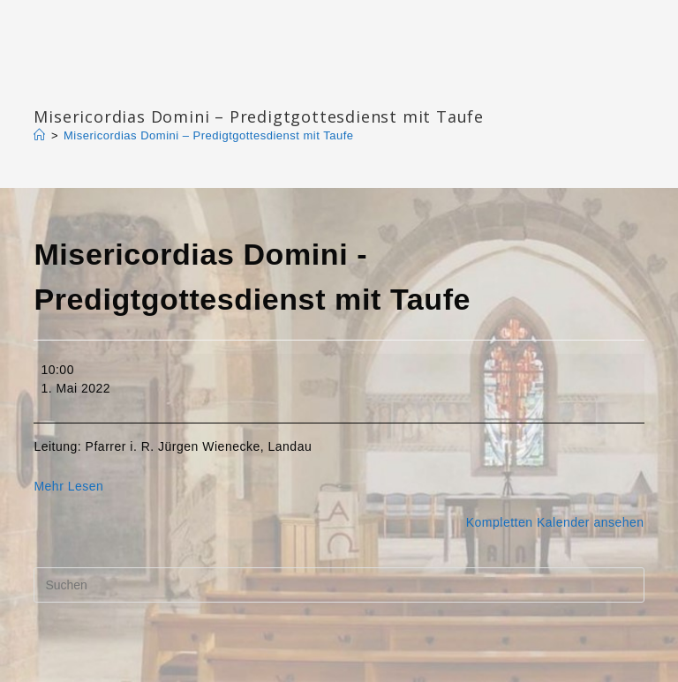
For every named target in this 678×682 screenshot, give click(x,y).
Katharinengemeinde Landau (184, 88)
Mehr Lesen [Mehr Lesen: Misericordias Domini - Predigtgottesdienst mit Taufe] (68, 486)
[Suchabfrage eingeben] (339, 585)
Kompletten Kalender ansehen (555, 522)
